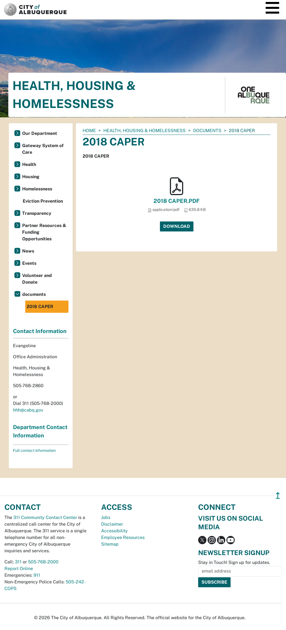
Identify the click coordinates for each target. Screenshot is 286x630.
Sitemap (110, 544)
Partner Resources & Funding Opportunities (44, 232)
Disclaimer (112, 524)
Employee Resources (123, 537)
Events (29, 263)
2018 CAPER (40, 306)
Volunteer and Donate (37, 279)
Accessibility (114, 530)
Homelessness (37, 188)
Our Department (39, 133)
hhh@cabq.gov (28, 410)
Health (29, 164)
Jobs (105, 517)
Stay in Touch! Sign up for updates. (234, 562)
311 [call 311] (18, 562)
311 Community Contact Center (45, 517)
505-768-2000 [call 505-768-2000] (43, 562)
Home (89, 130)
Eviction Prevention (43, 201)
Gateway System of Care (42, 149)
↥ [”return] (278, 495)
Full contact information (34, 450)
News (28, 251)
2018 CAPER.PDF (177, 201)
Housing (30, 176)
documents (207, 130)
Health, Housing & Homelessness (144, 130)
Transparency (36, 213)
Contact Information (40, 331)
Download (176, 226)
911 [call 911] (37, 575)
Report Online (18, 568)
